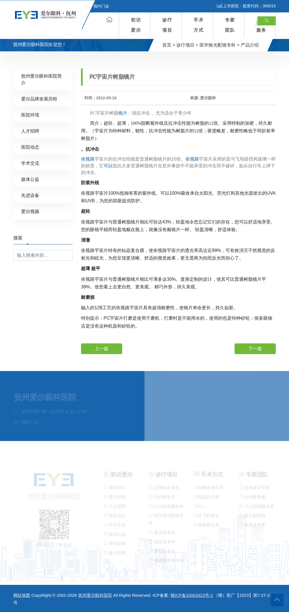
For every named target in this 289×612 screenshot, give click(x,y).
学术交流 (30, 163)
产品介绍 (250, 45)
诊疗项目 (167, 24)
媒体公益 (30, 179)
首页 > (168, 45)
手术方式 (199, 24)
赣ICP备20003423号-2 (191, 595)
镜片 (122, 112)
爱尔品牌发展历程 (39, 98)
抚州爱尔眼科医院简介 (41, 79)
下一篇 (255, 348)
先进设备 (30, 195)
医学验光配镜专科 (218, 45)
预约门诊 (98, 6)
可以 (108, 165)
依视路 (88, 158)
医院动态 (30, 146)
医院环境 (30, 114)
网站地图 (21, 595)
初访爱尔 (136, 24)
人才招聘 (30, 130)
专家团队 (230, 24)
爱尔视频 (30, 211)
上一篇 (101, 348)
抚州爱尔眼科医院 (95, 595)
